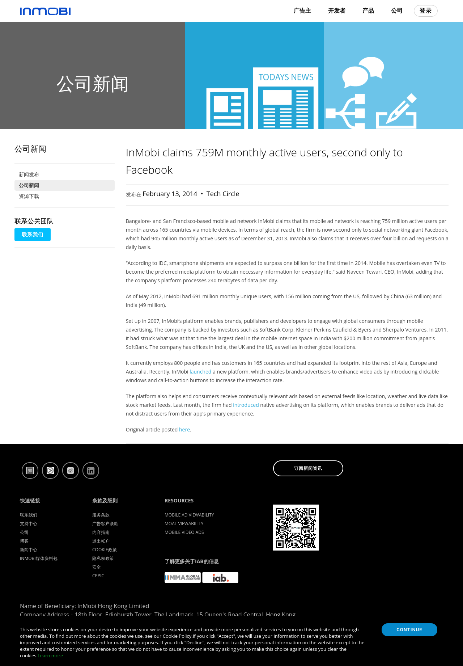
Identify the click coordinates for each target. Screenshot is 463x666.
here (184, 429)
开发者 (336, 11)
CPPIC (98, 576)
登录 (426, 11)
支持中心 (28, 523)
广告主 (302, 11)
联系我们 (32, 234)
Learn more (50, 655)
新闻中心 (28, 550)
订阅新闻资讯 (308, 468)
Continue (409, 629)
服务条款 (101, 515)
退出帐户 (101, 541)
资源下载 (29, 196)
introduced (246, 404)
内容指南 (101, 532)
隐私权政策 (103, 558)
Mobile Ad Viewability (189, 515)
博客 (24, 541)
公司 (397, 11)
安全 (96, 567)
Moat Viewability (184, 523)
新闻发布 (29, 174)
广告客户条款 (105, 523)
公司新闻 (29, 185)
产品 (368, 11)
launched (200, 371)
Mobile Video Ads (184, 532)
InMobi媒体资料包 (39, 558)
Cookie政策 (104, 550)
